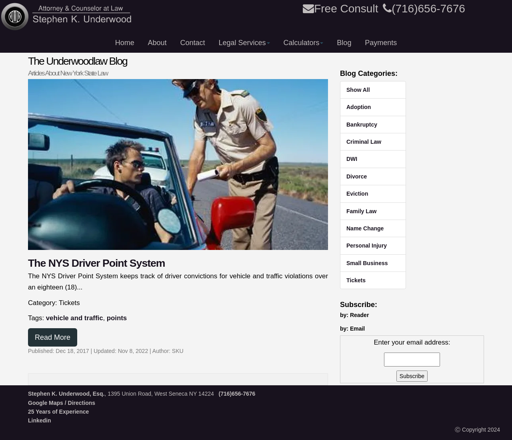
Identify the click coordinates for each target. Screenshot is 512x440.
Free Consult (340, 8)
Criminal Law (363, 142)
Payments (381, 43)
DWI (351, 159)
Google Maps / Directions (61, 403)
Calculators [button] (303, 43)
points (117, 318)
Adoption (358, 107)
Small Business (367, 263)
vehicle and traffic (74, 318)
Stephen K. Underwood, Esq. (66, 393)
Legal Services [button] (244, 43)
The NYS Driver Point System (96, 263)
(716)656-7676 (424, 8)
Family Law (361, 211)
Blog (344, 43)
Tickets (356, 280)
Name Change (365, 228)
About (157, 43)
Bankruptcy (361, 124)
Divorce (356, 176)
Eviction (357, 193)
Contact (192, 43)
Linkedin (39, 420)
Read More (52, 337)
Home (124, 43)
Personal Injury (366, 245)
